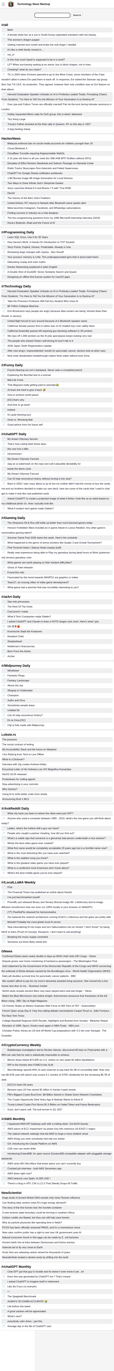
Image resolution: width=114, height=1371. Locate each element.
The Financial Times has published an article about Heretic (39, 892)
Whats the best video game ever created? (30, 843)
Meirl (10, 29)
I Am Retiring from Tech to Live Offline (23, 754)
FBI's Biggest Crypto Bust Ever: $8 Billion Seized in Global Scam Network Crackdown (54, 1094)
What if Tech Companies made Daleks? (29, 616)
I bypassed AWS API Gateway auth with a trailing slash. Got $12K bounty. (48, 1123)
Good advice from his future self (25, 424)
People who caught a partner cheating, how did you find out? (40, 833)
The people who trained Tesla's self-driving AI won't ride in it (40, 341)
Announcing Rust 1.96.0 (15, 799)
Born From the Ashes (19, 651)
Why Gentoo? (9, 789)
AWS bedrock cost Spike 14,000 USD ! (28, 1178)
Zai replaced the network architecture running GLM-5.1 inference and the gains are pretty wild (59, 917)
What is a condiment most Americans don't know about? (38, 868)
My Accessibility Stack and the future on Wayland (29, 749)
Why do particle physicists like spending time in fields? (32, 1222)
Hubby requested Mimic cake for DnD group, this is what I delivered (44, 114)
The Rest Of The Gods (20, 606)
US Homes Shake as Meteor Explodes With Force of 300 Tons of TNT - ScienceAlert (48, 1005)
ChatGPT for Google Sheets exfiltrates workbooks (35, 173)
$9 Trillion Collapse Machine (23, 306)
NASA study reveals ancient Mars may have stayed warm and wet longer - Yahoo (47, 991)
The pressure (9, 739)
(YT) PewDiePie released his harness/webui (31, 912)
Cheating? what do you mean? (24, 69)
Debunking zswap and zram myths (26, 262)
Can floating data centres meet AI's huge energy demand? (34, 1202)
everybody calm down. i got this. (25, 1321)
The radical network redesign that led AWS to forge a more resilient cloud (47, 1133)
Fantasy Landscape (18, 680)
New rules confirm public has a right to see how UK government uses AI (41, 1232)
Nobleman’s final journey (21, 646)
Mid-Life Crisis (15, 380)
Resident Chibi (15, 636)
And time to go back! (18, 404)
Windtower (13, 670)
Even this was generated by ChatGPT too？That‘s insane (39, 1276)
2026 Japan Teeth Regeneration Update (29, 345)
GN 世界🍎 (13, 626)
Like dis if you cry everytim (22, 1286)
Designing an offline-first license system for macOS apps (38, 277)
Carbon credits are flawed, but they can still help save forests (35, 1217)
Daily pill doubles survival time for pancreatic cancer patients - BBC (39, 976)
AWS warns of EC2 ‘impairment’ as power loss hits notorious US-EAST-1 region (51, 1128)
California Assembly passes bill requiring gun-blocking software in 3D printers (49, 331)
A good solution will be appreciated (26, 1311)
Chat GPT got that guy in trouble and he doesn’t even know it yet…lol (45, 1271)
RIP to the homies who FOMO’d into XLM (30, 1064)
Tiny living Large (16, 119)
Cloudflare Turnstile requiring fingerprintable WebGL (36, 153)
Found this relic (15, 572)
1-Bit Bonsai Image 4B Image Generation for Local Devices (40, 178)
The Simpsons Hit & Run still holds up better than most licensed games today (50, 522)
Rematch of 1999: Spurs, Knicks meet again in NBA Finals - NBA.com (40, 1025)
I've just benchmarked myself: (23, 897)
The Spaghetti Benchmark (21, 1296)
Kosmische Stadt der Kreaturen (24, 631)
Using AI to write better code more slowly (24, 794)
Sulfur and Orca (16, 700)
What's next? (14, 1316)
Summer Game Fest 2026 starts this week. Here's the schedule (42, 537)
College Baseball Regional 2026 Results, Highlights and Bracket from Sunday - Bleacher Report (55, 1020)
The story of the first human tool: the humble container (32, 1207)
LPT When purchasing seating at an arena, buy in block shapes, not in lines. (49, 64)
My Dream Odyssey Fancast (23, 458)
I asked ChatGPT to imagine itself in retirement (33, 1281)
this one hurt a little (17, 449)
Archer (11, 656)
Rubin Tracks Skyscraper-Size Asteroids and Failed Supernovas (42, 168)
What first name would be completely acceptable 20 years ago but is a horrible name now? (57, 848)
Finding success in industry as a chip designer (32, 213)
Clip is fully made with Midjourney (25, 725)
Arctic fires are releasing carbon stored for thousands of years (36, 1252)
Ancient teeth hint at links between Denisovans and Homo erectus (38, 1242)
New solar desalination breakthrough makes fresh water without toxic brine (48, 355)
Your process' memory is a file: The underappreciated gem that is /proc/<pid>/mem (52, 257)
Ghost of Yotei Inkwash (20, 567)
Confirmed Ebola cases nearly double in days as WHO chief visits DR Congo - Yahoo (49, 956)
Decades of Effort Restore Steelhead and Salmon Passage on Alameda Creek (50, 163)
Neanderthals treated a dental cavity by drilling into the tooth (35, 1257)
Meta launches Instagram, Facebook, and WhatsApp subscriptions (44, 208)
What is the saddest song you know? (27, 858)
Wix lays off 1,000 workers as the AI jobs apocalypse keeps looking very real (49, 336)
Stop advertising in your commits (20, 784)
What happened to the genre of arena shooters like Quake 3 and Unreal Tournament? (54, 542)
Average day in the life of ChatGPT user (29, 1326)
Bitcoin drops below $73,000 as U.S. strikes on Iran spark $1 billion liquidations (50, 1060)
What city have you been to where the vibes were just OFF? (40, 813)
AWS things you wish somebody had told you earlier (36, 1138)
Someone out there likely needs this (27, 942)
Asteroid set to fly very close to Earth (22, 1247)
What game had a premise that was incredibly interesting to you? (43, 587)
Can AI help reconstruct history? (25, 715)
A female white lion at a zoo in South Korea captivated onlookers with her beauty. (52, 34)
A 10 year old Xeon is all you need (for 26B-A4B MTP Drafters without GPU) (49, 158)
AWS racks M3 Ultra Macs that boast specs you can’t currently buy (44, 1163)
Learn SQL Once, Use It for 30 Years (27, 237)
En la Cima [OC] (16, 720)
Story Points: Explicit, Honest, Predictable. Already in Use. (39, 247)
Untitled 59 (13, 710)
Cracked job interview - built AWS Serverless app (34, 1168)
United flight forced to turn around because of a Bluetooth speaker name (47, 321)
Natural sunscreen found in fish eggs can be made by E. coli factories (40, 1237)
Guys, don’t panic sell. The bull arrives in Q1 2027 (34, 1109)
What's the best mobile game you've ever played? (34, 873)
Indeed (11, 409)
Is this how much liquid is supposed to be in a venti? (36, 59)
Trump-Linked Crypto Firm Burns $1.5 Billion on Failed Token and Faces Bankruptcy (53, 1104)
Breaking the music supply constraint (27, 937)
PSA (9, 887)
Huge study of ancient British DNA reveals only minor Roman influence (41, 1197)
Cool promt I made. (18, 611)
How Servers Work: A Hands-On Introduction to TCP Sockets (41, 242)
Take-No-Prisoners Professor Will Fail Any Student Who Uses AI (42, 301)
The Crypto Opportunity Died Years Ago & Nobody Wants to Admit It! (45, 1099)
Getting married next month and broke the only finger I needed (41, 44)
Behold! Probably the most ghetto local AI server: (34, 922)
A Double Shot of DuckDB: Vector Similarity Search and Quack (42, 272)
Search (77, 15)
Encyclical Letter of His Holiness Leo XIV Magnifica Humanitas (36, 769)
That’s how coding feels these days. (27, 444)
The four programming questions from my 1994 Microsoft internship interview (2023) (53, 218)
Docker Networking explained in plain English (32, 267)
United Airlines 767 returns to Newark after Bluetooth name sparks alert (46, 203)
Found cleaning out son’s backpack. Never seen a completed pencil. (45, 370)
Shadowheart (14, 641)
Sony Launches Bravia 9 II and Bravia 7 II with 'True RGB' (39, 188)
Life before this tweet (18, 1306)
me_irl (10, 54)
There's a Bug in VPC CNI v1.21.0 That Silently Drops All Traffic (42, 1183)
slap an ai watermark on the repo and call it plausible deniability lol (43, 463)
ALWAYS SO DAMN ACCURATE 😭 (27, 1301)
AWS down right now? (19, 1173)
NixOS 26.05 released (14, 774)
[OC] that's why (15, 399)
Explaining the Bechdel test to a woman (29, 375)
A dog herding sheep (18, 129)
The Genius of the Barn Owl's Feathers (28, 198)
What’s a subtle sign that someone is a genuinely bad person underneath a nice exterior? (56, 838)
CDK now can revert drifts (21, 1148)
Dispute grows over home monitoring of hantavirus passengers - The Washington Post (49, 961)
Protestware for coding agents (18, 779)
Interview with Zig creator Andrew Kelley (24, 764)
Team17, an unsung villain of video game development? (38, 582)
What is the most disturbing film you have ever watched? (38, 853)
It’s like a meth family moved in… (25, 49)
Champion (13, 695)
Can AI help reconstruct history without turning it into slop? (39, 478)
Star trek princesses (18, 601)
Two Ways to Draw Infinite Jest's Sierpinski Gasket (35, 183)
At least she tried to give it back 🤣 (26, 390)
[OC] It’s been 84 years (20, 1084)
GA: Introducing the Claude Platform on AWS (32, 1143)
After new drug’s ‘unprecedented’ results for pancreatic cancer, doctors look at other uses (56, 350)
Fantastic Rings (16, 675)
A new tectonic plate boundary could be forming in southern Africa (38, 1212)
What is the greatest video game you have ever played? (38, 863)
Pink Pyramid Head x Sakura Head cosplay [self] (34, 547)
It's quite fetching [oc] (19, 414)
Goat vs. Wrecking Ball (20, 419)
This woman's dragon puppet (23, 39)
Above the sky (15, 685)
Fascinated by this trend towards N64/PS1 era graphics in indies (42, 577)
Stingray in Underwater (20, 690)
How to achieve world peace (23, 395)
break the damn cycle (19, 468)
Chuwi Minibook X (17, 148)
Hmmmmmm (14, 454)
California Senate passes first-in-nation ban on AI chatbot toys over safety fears (51, 326)
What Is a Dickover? (13, 759)
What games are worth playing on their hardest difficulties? (39, 562)
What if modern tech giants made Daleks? (30, 508)
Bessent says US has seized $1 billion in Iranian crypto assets (41, 1089)
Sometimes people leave (21, 705)
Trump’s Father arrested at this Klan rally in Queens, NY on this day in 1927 (49, 124)
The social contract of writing (18, 744)
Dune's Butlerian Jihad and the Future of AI (31, 223)
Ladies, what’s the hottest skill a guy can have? (33, 828)
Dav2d (11, 193)
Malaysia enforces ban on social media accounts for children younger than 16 (50, 143)
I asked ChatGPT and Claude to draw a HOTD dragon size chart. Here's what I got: (53, 621)
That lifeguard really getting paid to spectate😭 (33, 385)
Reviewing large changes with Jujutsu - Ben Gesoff (35, 252)
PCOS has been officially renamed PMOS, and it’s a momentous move (41, 1227)
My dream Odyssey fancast (22, 439)
